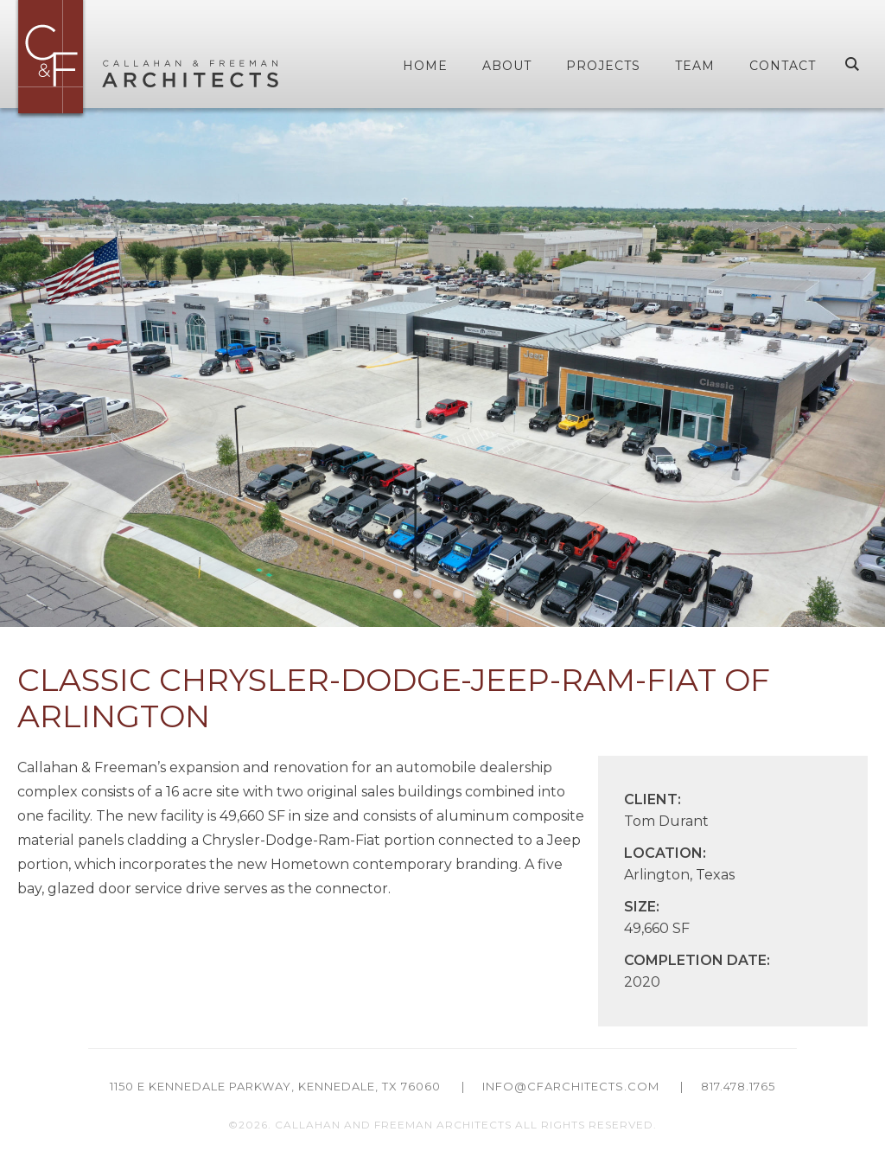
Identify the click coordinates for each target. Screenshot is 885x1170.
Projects (603, 66)
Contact (782, 66)
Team (695, 66)
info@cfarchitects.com (570, 1086)
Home (425, 66)
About (507, 66)
